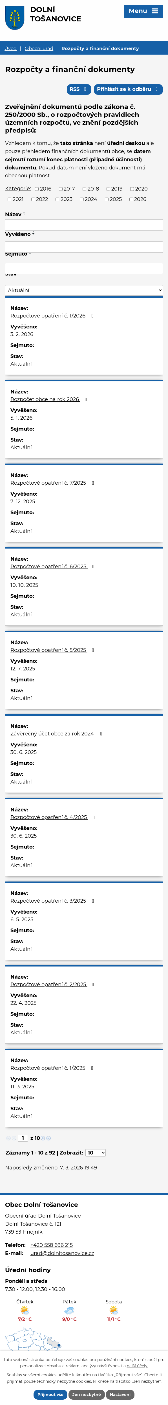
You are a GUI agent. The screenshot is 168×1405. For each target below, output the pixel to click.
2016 (45, 189)
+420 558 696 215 (51, 1245)
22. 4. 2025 (23, 1003)
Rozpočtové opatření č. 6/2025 (53, 566)
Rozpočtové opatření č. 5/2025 (53, 650)
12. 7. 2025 (22, 669)
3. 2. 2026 (21, 334)
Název (13, 214)
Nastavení (120, 1394)
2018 (93, 189)
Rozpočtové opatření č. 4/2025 (53, 817)
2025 (116, 199)
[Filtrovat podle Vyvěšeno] (84, 247)
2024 (91, 199)
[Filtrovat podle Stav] (84, 290)
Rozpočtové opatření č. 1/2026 (53, 316)
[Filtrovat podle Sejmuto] (84, 268)
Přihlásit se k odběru (128, 89)
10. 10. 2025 (24, 585)
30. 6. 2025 (23, 752)
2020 (141, 189)
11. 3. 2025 (22, 1087)
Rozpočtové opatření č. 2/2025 (53, 984)
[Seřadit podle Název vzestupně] (24, 212)
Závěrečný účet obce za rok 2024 (57, 734)
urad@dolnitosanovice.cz (62, 1253)
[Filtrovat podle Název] (84, 225)
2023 (66, 199)
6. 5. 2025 (21, 919)
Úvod (11, 48)
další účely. (137, 1365)
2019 (117, 189)
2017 (69, 189)
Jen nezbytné (86, 1394)
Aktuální (21, 364)
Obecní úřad (39, 48)
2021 (18, 199)
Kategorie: (18, 189)
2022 (42, 199)
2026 (140, 199)
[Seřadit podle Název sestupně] (24, 214)
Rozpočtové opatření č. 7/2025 (53, 483)
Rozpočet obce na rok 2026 (49, 399)
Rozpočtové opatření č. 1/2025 (53, 1068)
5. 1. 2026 (21, 418)
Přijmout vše (50, 1394)
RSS (79, 89)
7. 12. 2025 (22, 501)
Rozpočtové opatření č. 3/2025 (53, 901)
